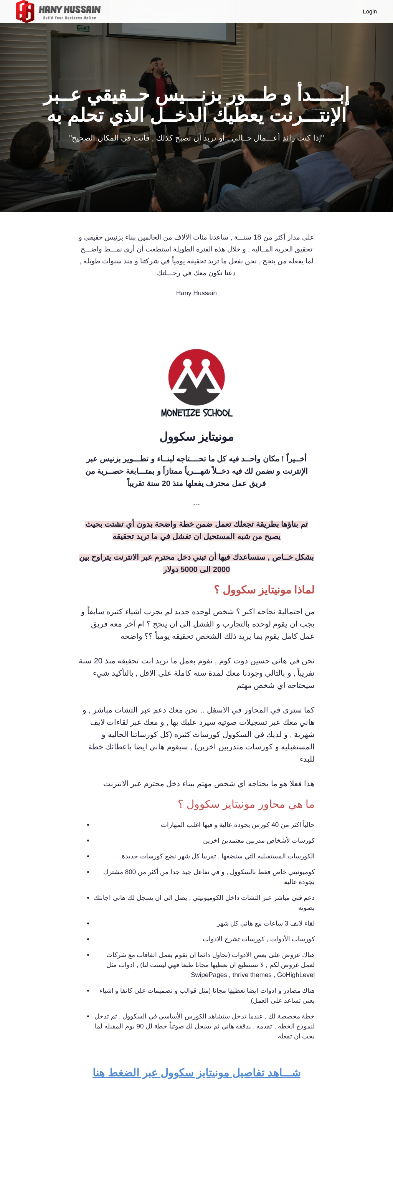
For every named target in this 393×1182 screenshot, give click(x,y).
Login (370, 11)
